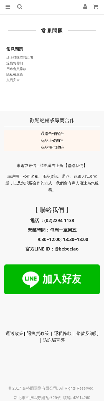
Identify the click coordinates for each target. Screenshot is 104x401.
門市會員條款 (16, 68)
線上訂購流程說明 (19, 57)
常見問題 (14, 49)
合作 (52, 133)
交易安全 (13, 79)
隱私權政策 (14, 74)
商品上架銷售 (52, 140)
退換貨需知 (14, 63)
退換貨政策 (38, 333)
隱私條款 (63, 333)
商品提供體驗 (52, 147)
